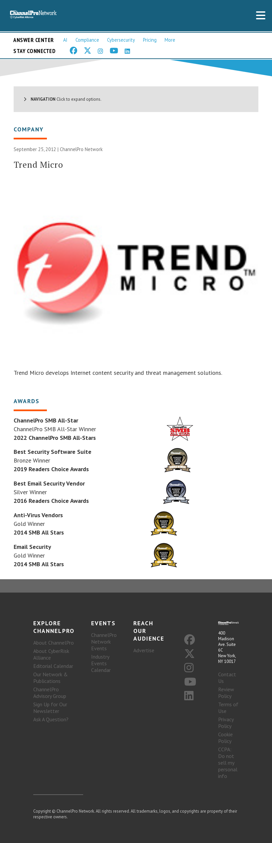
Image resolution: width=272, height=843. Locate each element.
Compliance (87, 40)
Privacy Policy (225, 722)
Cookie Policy (225, 737)
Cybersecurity (121, 40)
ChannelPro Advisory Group (49, 692)
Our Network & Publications (50, 677)
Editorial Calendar (53, 666)
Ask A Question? (50, 719)
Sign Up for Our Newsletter (50, 707)
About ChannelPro (53, 642)
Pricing (150, 40)
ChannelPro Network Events (104, 642)
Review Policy (226, 692)
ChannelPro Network (81, 149)
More (170, 40)
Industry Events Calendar (101, 663)
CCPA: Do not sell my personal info (227, 762)
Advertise (143, 650)
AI (65, 40)
